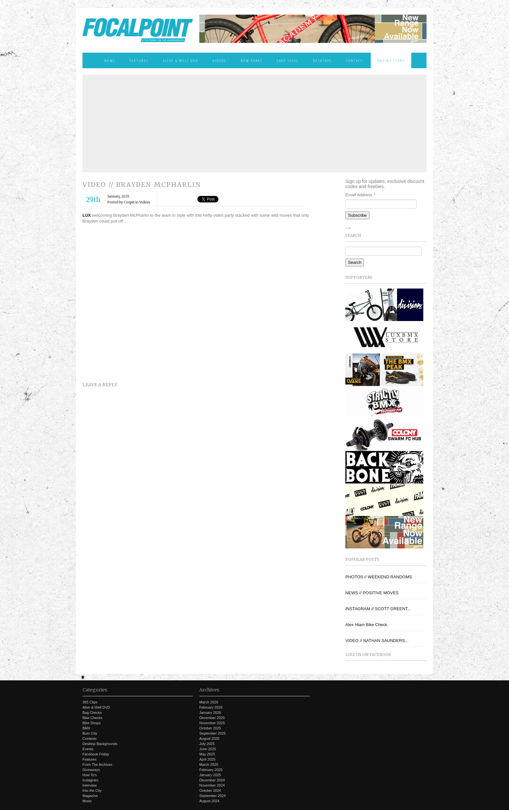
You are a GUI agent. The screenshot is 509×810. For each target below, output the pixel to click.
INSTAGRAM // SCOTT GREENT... (378, 608)
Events (87, 749)
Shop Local (287, 60)
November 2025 (212, 723)
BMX (86, 728)
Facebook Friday (95, 754)
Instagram (90, 780)
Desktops (322, 60)
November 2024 (212, 785)
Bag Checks (92, 712)
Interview (89, 785)
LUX (86, 215)
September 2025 (212, 733)
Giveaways (91, 770)
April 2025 (207, 759)
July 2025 (207, 744)
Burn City (89, 733)
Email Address (360, 194)
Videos (219, 60)
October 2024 (210, 790)
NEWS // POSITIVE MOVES (372, 592)
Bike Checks (92, 718)
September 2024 (212, 796)
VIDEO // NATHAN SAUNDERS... (376, 640)
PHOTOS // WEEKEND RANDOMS (378, 576)
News (109, 60)
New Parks (251, 60)
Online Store (391, 60)
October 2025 (210, 728)
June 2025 (207, 749)
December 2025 (212, 718)
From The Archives (97, 764)
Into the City (92, 790)
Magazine (90, 796)
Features (139, 60)
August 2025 (209, 738)
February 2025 (211, 770)
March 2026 (208, 702)
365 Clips (89, 702)
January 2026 (210, 712)
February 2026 (211, 707)
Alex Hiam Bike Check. (366, 624)
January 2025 (210, 775)
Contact (354, 60)
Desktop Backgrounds (100, 744)
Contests (89, 738)
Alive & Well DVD (180, 60)
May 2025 (207, 754)
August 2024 (209, 801)
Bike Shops (91, 723)
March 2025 (208, 764)
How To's (89, 775)
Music (87, 801)
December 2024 (212, 780)
